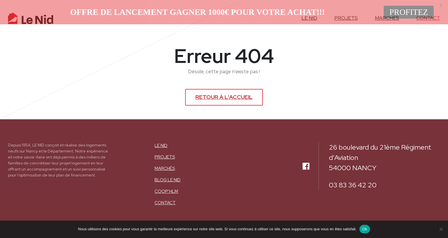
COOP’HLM (166, 188)
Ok (364, 229)
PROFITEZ (408, 12)
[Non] (441, 229)
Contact (165, 200)
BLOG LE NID (168, 177)
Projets (165, 154)
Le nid (161, 142)
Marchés (165, 165)
